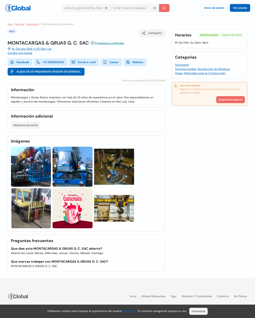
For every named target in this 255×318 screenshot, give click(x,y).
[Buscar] (164, 8)
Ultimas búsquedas (153, 296)
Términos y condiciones (196, 296)
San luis (19, 24)
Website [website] (134, 62)
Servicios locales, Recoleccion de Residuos (202, 69)
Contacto (223, 296)
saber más (129, 311)
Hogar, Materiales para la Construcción (200, 73)
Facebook (19, 62)
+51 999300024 (50, 62)
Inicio (133, 296)
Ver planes (240, 8)
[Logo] (18, 8)
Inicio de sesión (214, 8)
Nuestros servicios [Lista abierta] (25, 125)
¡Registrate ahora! (230, 99)
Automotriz (33, 24)
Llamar (111, 62)
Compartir (152, 33)
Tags (173, 296)
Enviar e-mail (83, 62)
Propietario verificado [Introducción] (107, 43)
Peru (10, 24)
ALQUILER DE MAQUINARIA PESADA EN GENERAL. (45, 72)
